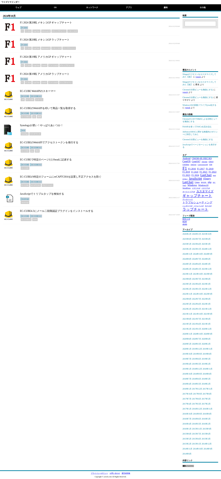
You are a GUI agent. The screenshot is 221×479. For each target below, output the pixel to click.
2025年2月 (187, 249)
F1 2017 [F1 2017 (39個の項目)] (201, 169)
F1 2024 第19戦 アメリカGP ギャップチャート (46, 56)
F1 (22, 31)
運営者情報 (126, 473)
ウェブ (18, 7)
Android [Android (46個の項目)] (186, 158)
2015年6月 (206, 434)
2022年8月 (187, 299)
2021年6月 (206, 319)
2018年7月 (187, 379)
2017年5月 (206, 399)
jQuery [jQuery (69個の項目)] (207, 178)
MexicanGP (46, 31)
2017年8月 (207, 394)
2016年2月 (206, 424)
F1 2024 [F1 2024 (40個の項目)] (195, 175)
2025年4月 (196, 244)
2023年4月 (196, 284)
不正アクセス (47, 185)
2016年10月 (187, 414)
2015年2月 (187, 444)
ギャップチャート (59, 31)
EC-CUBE (25, 96)
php (34, 117)
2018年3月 (196, 384)
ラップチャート (69, 48)
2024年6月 (206, 259)
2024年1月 (196, 269)
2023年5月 (187, 284)
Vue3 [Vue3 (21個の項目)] (184, 185)
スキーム (39, 100)
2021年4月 (196, 324)
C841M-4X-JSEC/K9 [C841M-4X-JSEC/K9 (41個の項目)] (202, 158)
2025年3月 (206, 244)
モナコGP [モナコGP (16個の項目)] (208, 206)
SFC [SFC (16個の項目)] (214, 182)
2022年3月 (206, 304)
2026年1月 (196, 234)
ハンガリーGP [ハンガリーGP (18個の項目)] (187, 206)
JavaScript (25, 199)
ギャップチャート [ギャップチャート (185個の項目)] (197, 196)
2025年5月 (187, 244)
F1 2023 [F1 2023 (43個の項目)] (186, 175)
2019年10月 (187, 354)
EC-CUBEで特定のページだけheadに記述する (46, 159)
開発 (39, 117)
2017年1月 (187, 409)
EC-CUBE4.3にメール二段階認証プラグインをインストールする (56, 211)
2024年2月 (187, 269)
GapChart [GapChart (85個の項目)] (206, 175)
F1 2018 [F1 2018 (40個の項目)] (209, 169)
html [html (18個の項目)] (214, 175)
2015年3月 (206, 439)
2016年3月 (196, 424)
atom (185, 224)
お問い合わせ (115, 473)
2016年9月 (197, 414)
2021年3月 (206, 324)
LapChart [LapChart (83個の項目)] (188, 182)
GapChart (36, 31)
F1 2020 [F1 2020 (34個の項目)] (194, 172)
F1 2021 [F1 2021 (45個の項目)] (203, 172)
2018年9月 (197, 374)
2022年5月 (187, 304)
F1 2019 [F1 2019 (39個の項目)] (186, 172)
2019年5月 (206, 359)
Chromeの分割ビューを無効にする (198, 90)
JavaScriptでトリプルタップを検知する (42, 193)
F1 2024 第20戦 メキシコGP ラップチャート (44, 39)
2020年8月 (187, 339)
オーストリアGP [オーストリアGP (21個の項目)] (189, 192)
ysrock (198, 77)
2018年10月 (187, 374)
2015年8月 (187, 434)
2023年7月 (196, 279)
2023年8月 (187, 279)
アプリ (129, 7)
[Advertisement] (200, 46)
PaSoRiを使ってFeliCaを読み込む (197, 127)
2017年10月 (187, 394)
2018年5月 (206, 379)
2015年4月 (196, 439)
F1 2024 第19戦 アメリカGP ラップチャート (44, 74)
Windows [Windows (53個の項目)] (192, 185)
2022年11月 (187, 294)
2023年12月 (207, 269)
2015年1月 (196, 444)
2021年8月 (187, 319)
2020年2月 (206, 344)
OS (55, 7)
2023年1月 (196, 289)
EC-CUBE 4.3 (36, 96)
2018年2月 (206, 384)
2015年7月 (196, 434)
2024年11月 (187, 254)
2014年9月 (207, 449)
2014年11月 (187, 449)
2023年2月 (187, 289)
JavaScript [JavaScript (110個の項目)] (195, 178)
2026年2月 (187, 234)
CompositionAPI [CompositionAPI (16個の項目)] (203, 164)
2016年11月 (207, 409)
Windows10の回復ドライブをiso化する (199, 105)
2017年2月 (206, 404)
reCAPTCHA (35, 185)
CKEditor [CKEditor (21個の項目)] (186, 165)
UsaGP (44, 65)
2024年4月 (196, 264)
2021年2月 (187, 329)
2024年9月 (207, 254)
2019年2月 (206, 364)
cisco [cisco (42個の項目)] (211, 161)
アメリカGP (53, 65)
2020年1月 (187, 349)
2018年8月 (207, 374)
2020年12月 (207, 329)
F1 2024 (24, 28)
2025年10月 (207, 234)
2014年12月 (207, 444)
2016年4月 (187, 424)
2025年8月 (187, 239)
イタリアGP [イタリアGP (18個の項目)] (205, 188)
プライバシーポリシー (99, 473)
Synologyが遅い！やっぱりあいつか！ (41, 125)
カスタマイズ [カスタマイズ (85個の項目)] (204, 191)
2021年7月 (196, 319)
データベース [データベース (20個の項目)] (188, 199)
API (22, 100)
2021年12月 (207, 309)
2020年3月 (196, 344)
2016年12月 (197, 409)
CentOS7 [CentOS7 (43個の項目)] (196, 161)
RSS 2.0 (186, 219)
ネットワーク (92, 7)
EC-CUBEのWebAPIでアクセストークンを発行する (49, 142)
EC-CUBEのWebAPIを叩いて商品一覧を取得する (48, 108)
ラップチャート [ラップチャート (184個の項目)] (195, 209)
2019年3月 (196, 364)
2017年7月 (187, 399)
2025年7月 (196, 239)
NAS (23, 130)
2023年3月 (206, 284)
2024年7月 (196, 259)
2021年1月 (196, 329)
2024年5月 (187, 264)
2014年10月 (198, 449)
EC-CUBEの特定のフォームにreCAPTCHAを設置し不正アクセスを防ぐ (60, 176)
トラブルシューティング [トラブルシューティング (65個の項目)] (197, 202)
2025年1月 (196, 249)
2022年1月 (196, 309)
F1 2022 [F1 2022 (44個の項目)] (213, 172)
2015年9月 (206, 429)
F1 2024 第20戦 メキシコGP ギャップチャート (46, 22)
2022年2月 (187, 309)
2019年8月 (207, 354)
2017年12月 (197, 389)
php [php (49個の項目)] (209, 182)
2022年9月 (207, 294)
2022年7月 (196, 299)
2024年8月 (187, 259)
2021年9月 (207, 314)
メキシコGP (72, 31)
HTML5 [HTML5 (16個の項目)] (185, 179)
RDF (185, 221)
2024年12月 (207, 249)
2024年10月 (198, 254)
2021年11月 (187, 314)
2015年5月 (187, 439)
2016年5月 (206, 419)
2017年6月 (196, 399)
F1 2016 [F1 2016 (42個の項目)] (192, 169)
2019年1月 (187, 369)
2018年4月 (187, 384)
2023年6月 (206, 279)
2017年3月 (196, 404)
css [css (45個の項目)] (210, 164)
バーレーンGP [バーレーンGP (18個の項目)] (199, 206)
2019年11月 (207, 349)
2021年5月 (187, 324)
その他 (203, 7)
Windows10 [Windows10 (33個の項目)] (203, 185)
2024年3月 (206, 264)
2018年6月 (196, 379)
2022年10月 (198, 294)
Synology (24, 134)
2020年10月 (198, 334)
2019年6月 (196, 359)
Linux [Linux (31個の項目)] (197, 182)
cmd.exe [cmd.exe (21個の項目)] (193, 165)
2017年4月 (187, 404)
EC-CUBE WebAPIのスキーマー (38, 91)
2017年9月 (197, 394)
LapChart (36, 48)
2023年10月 (198, 274)
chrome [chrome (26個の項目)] (204, 162)
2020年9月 (207, 334)
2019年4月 (187, 364)
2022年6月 (206, 299)
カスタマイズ (35, 134)
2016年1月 (187, 429)
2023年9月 (207, 274)
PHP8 (35, 220)
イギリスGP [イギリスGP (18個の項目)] (196, 188)
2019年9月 (197, 354)
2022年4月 (196, 304)
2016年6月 (196, 419)
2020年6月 (206, 339)
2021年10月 (198, 314)
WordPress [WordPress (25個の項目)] (187, 188)
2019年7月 (187, 359)
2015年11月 (197, 429)
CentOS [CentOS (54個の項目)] (186, 161)
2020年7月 (196, 339)
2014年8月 (187, 454)
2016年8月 (207, 414)
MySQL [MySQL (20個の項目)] (203, 182)
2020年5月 (187, 344)
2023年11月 (187, 274)
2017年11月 (207, 389)
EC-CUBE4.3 (26, 117)
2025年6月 (206, 239)
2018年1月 (187, 389)
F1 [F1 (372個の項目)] (185, 168)
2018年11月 (207, 369)
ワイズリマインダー (10, 2)
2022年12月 (207, 289)
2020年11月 (187, 334)
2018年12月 (197, 369)
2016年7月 (187, 419)
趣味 (166, 7)
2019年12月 (197, 349)
